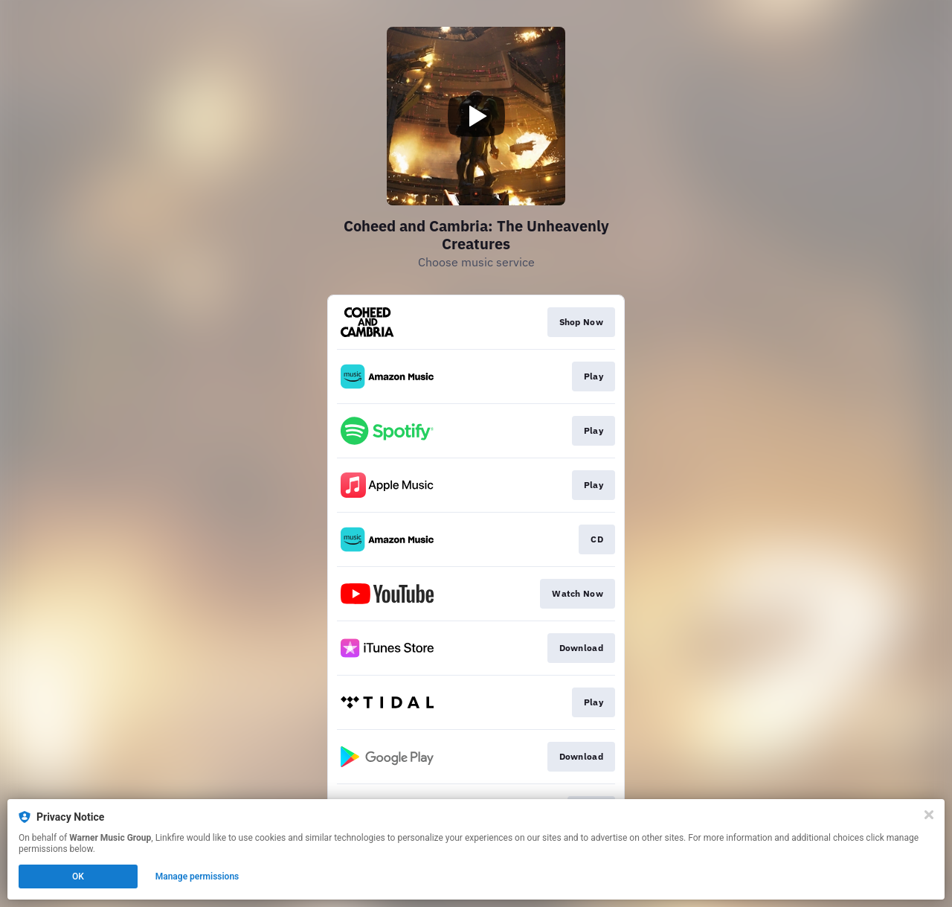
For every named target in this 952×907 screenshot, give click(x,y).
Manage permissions (197, 876)
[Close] (929, 815)
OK (78, 876)
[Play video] (476, 116)
